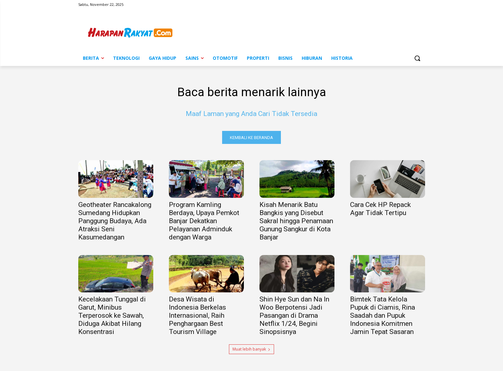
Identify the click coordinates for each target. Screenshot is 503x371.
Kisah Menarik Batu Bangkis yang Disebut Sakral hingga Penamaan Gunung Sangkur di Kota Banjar (296, 222)
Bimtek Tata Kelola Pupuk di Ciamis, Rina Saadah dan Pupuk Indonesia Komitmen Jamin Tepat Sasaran (382, 317)
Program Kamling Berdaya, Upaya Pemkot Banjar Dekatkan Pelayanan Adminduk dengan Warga (204, 222)
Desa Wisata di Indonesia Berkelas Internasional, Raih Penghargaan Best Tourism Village (197, 317)
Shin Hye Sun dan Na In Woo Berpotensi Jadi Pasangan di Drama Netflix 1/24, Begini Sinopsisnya (294, 317)
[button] (417, 58)
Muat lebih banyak (251, 350)
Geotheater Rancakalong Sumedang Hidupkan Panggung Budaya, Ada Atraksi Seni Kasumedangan (114, 222)
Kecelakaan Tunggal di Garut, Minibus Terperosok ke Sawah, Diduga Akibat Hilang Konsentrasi (112, 317)
